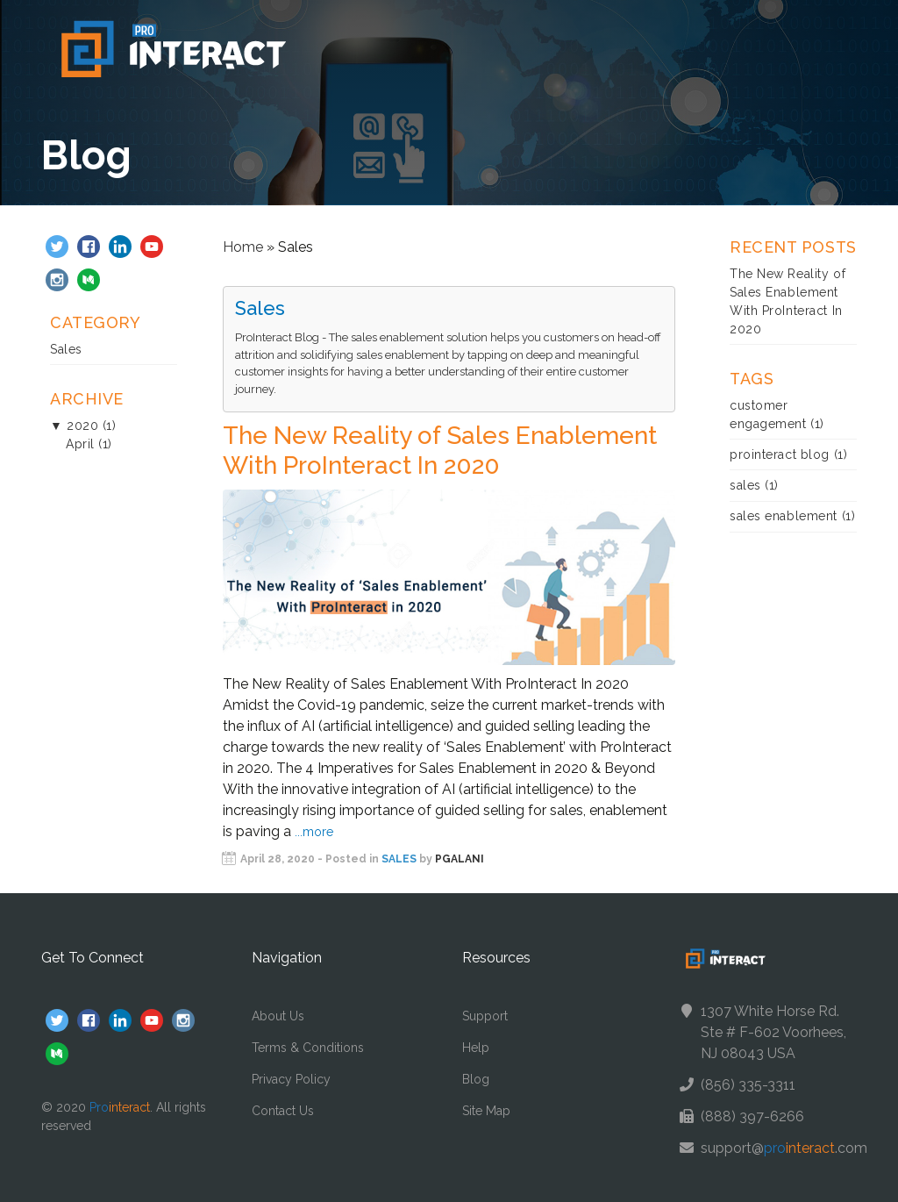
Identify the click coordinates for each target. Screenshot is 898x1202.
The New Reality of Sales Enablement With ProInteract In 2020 (440, 450)
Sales (66, 349)
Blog (475, 1079)
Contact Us (283, 1111)
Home (243, 247)
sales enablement (783, 516)
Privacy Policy (291, 1079)
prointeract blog (780, 454)
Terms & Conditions (308, 1048)
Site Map (486, 1111)
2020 (82, 426)
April (80, 444)
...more (314, 832)
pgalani (459, 859)
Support (485, 1016)
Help (475, 1048)
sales (745, 485)
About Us (278, 1016)
